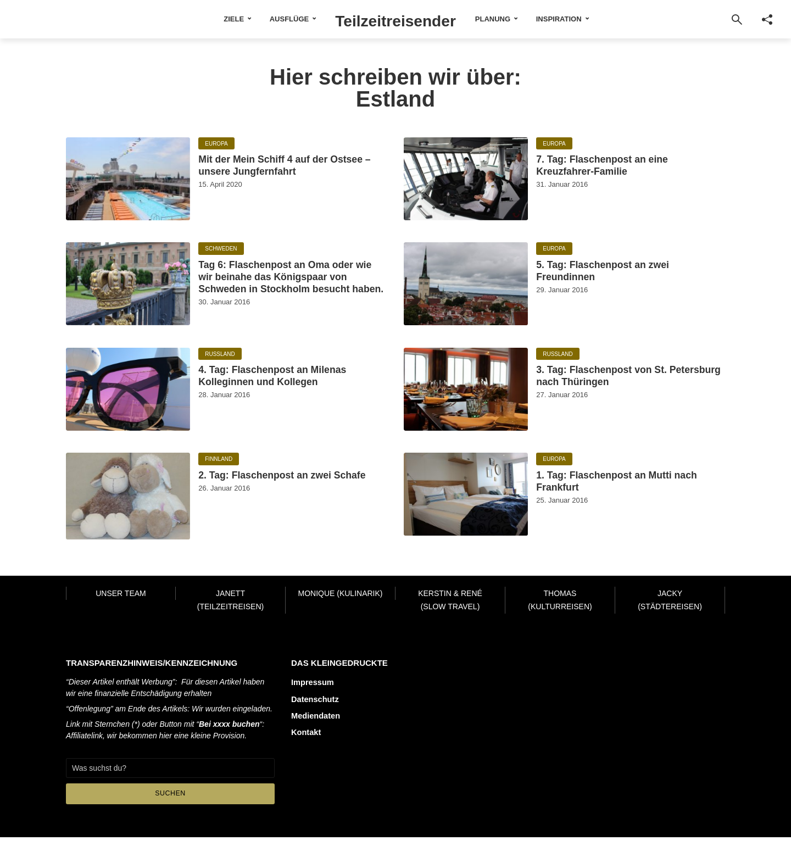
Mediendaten (314, 721)
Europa (216, 144)
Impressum (311, 691)
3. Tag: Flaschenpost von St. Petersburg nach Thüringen (621, 389)
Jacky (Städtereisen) (670, 609)
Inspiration (584, 19)
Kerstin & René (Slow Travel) (450, 609)
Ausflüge (263, 19)
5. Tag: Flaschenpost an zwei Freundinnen (622, 275)
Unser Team (121, 602)
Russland (220, 363)
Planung (518, 19)
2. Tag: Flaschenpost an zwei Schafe (284, 495)
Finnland (218, 469)
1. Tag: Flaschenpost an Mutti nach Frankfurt (624, 495)
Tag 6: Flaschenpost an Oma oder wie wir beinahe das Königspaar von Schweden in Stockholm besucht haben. (286, 290)
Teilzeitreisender (396, 19)
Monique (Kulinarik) (340, 602)
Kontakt (305, 737)
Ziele (208, 19)
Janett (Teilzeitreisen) (230, 609)
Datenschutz (314, 706)
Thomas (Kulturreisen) (560, 609)
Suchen (170, 803)
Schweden (221, 249)
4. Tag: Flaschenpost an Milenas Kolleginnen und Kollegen (272, 397)
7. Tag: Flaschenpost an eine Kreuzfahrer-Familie (622, 170)
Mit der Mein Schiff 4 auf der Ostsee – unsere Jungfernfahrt (290, 170)
